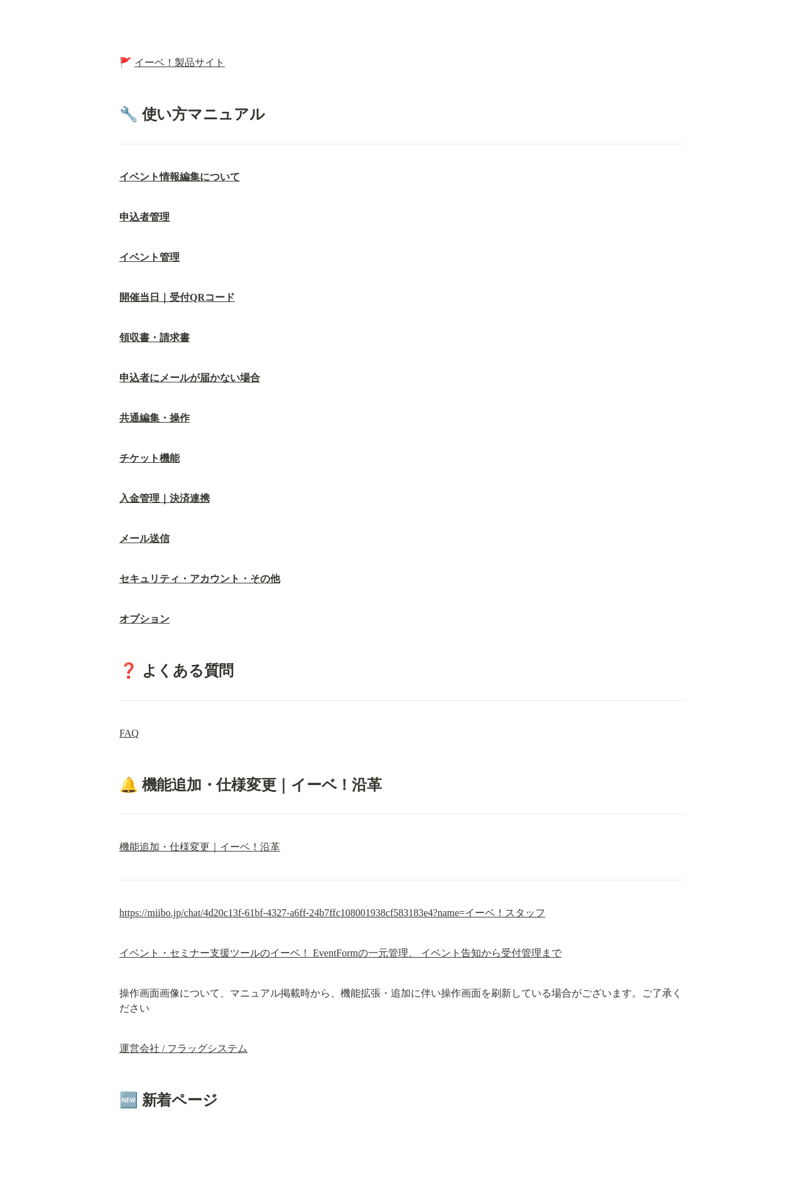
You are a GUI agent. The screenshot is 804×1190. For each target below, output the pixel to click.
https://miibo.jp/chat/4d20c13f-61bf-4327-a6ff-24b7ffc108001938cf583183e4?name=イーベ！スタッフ (332, 912)
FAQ (129, 733)
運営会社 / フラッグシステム (183, 1048)
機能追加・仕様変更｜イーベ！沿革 (199, 846)
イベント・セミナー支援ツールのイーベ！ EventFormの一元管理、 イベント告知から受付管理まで (340, 953)
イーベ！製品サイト (179, 62)
